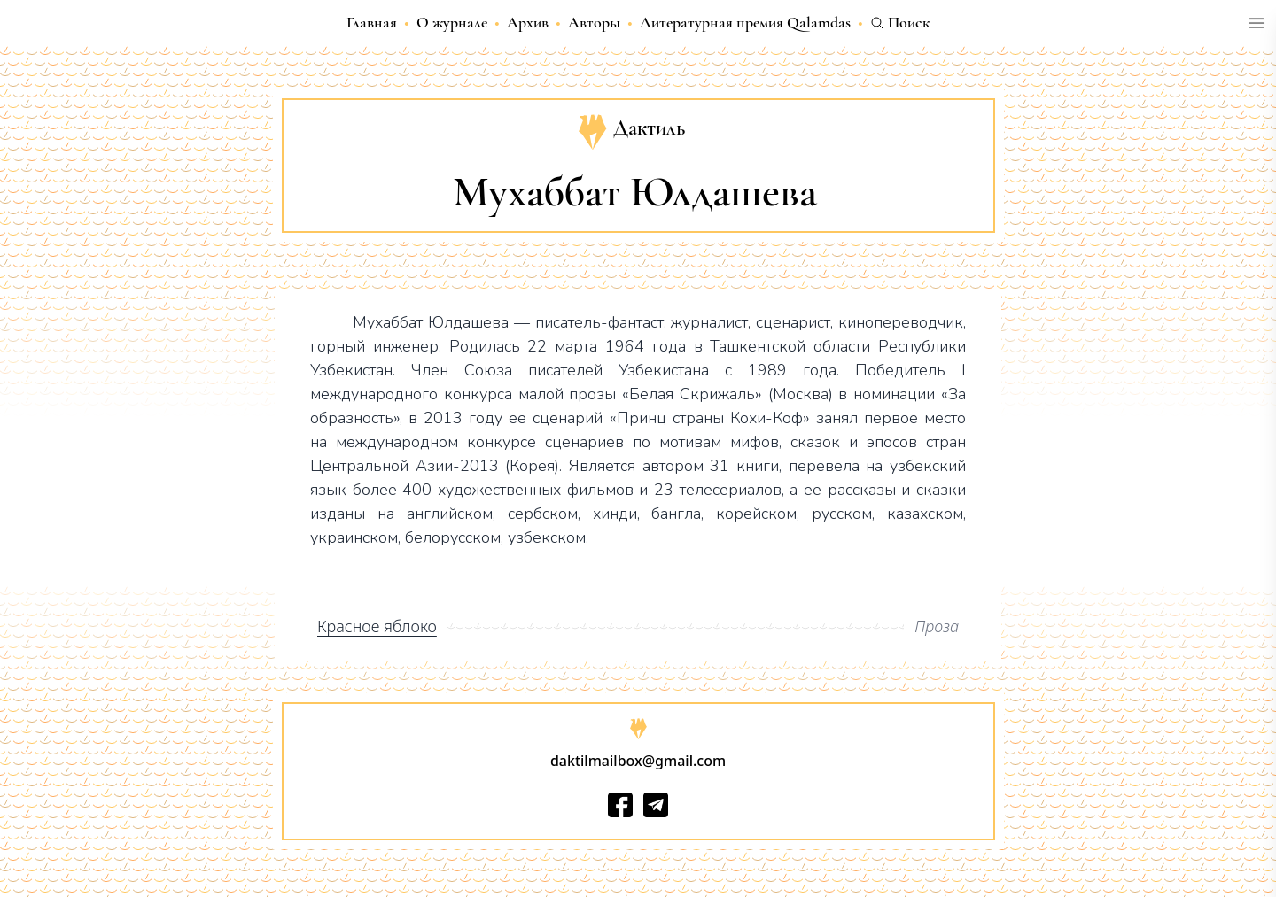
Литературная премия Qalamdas (745, 22)
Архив (528, 22)
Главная (371, 22)
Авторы (594, 22)
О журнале (451, 22)
